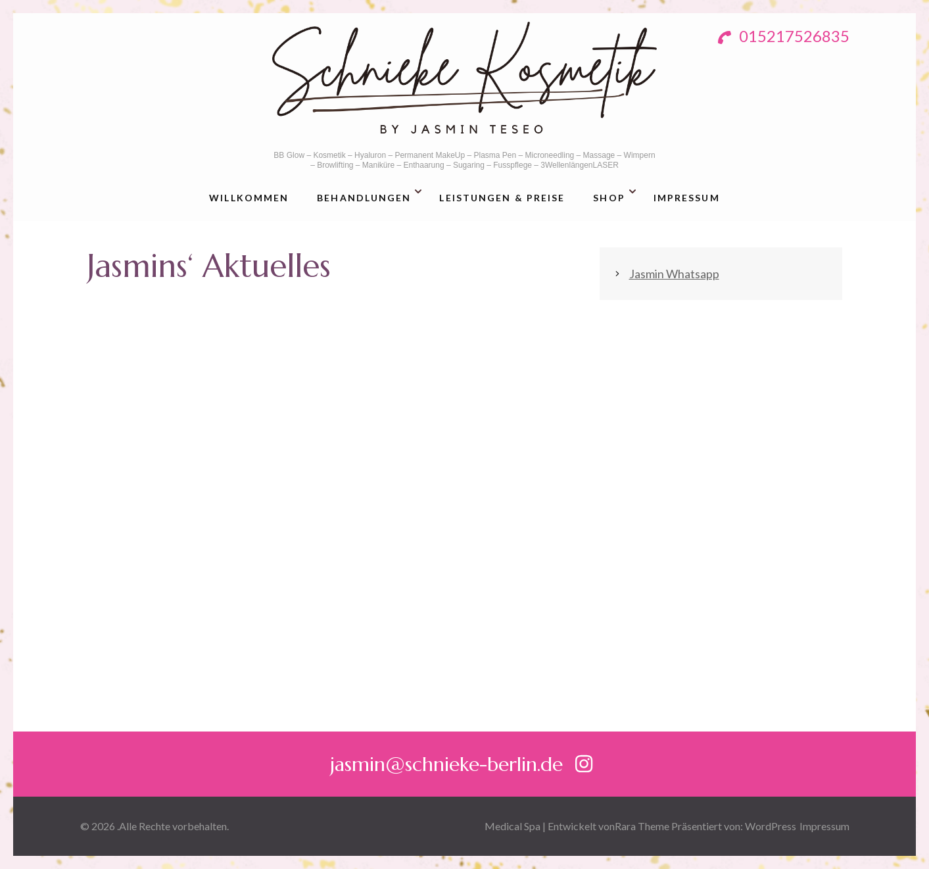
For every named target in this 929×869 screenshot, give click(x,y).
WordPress (770, 826)
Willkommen (249, 197)
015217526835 (783, 35)
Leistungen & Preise (502, 197)
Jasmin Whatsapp (674, 273)
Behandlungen (364, 197)
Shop (609, 197)
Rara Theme (642, 826)
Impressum (687, 197)
